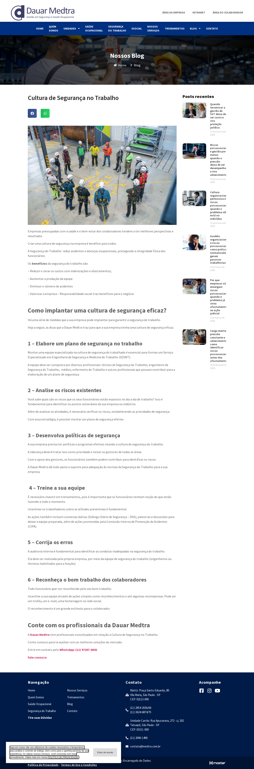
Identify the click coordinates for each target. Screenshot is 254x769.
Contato (212, 28)
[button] (32, 113)
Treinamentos (175, 28)
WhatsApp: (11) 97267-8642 (78, 650)
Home (39, 28)
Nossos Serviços (153, 28)
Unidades (72, 28)
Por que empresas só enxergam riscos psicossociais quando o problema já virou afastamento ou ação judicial (218, 296)
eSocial (137, 28)
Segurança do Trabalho (117, 28)
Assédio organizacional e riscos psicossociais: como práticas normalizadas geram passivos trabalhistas (219, 249)
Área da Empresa (173, 12)
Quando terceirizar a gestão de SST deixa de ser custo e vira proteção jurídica (218, 115)
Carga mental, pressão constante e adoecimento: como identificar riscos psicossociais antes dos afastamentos (219, 345)
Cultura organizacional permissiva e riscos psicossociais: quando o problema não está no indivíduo (219, 205)
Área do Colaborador (228, 12)
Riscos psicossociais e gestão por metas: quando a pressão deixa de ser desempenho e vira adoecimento (218, 160)
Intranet (198, 12)
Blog (195, 28)
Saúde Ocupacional (94, 28)
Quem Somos (53, 28)
